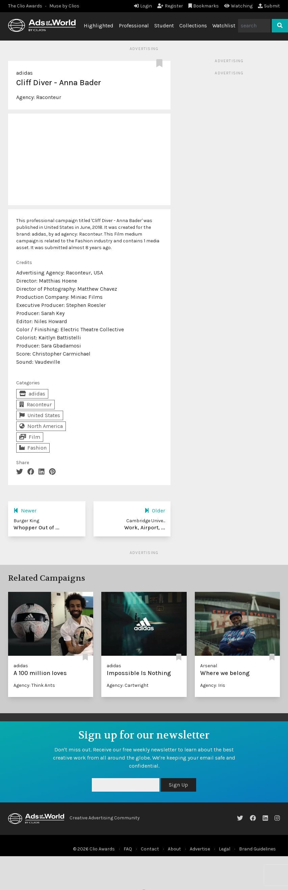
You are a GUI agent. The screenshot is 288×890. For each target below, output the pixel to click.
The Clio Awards (25, 6)
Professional (134, 25)
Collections (193, 25)
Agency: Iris (212, 685)
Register (170, 6)
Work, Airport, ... (144, 527)
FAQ (128, 849)
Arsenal (208, 666)
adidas (24, 73)
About (174, 849)
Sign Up (178, 784)
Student (164, 25)
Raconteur (48, 97)
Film (29, 437)
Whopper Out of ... (36, 527)
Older (155, 510)
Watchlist (223, 25)
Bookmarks (203, 6)
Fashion (33, 447)
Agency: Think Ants (34, 685)
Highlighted (98, 25)
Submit (269, 6)
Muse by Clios (64, 6)
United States (39, 415)
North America (41, 426)
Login (143, 6)
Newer (25, 510)
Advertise (200, 849)
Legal (224, 849)
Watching (238, 6)
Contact (150, 849)
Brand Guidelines (257, 849)
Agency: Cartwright (128, 685)
